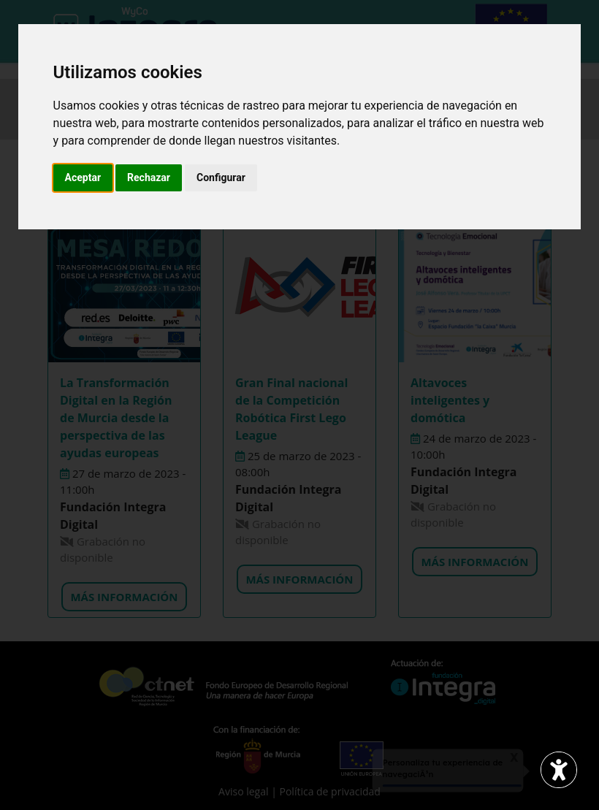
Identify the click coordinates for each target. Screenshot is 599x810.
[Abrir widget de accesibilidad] (559, 770)
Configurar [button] (221, 177)
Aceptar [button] (83, 177)
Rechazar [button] (148, 177)
